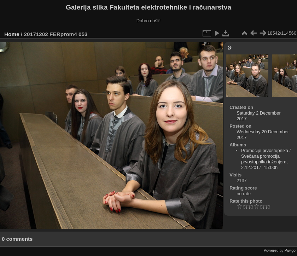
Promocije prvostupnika (264, 150)
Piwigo (290, 250)
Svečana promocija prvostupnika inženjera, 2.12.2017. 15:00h (264, 161)
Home (11, 34)
